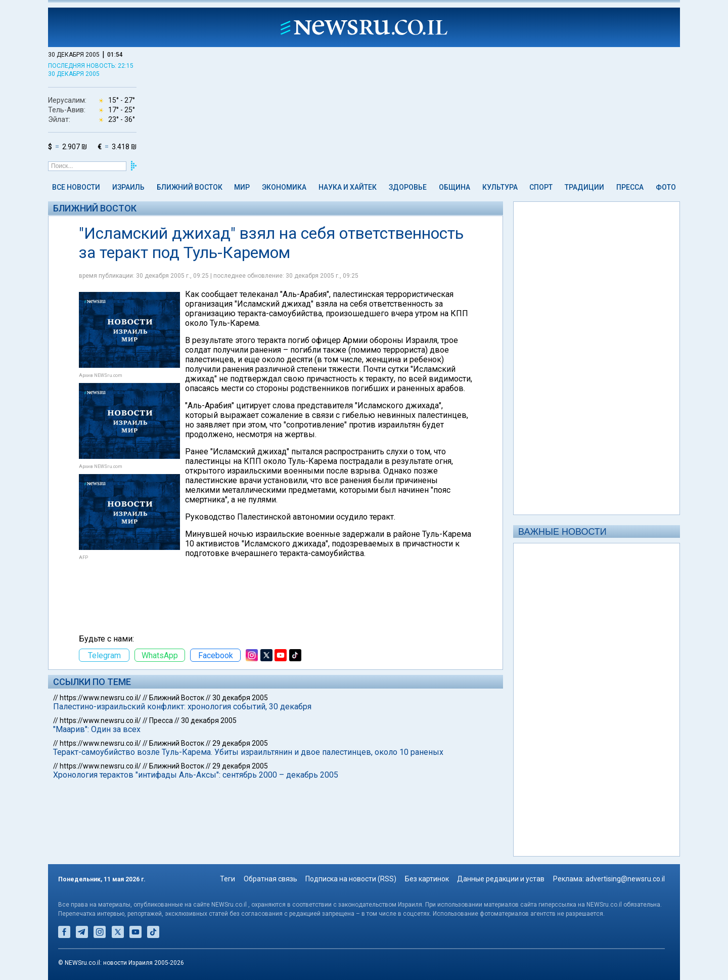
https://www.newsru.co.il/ (100, 698)
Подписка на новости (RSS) (350, 879)
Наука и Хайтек (347, 187)
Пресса (630, 187)
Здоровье (408, 187)
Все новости (76, 187)
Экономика (284, 187)
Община (454, 187)
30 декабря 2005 (240, 698)
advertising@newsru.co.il (625, 879)
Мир (242, 187)
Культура (500, 187)
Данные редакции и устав (500, 879)
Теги (227, 879)
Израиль (128, 187)
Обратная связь (270, 879)
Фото (666, 187)
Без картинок (427, 879)
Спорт (541, 187)
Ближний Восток (189, 187)
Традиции (584, 187)
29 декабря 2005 (240, 743)
